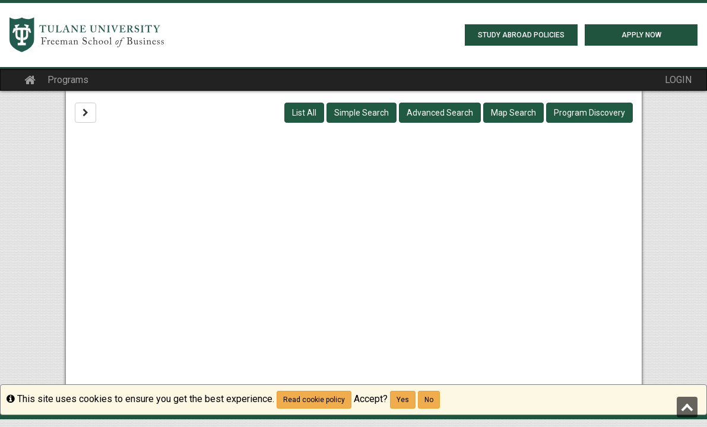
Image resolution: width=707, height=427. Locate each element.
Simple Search (361, 112)
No (428, 400)
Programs (67, 79)
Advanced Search (440, 112)
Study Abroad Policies (521, 35)
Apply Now (641, 35)
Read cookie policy (314, 400)
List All (304, 112)
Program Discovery (589, 112)
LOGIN (678, 79)
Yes (403, 400)
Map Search (513, 112)
